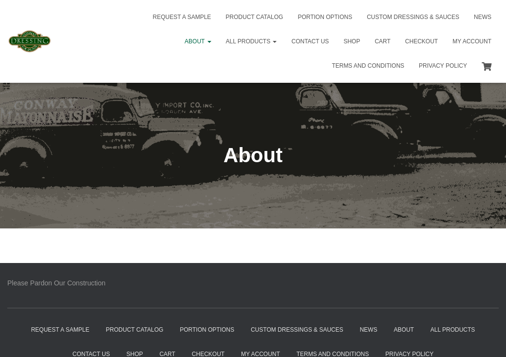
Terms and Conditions (368, 65)
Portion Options (325, 17)
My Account (471, 41)
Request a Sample (182, 17)
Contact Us (310, 41)
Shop (351, 41)
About (198, 41)
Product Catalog (254, 17)
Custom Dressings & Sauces (413, 17)
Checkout (421, 41)
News (482, 17)
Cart (382, 41)
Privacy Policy (443, 65)
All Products (251, 41)
